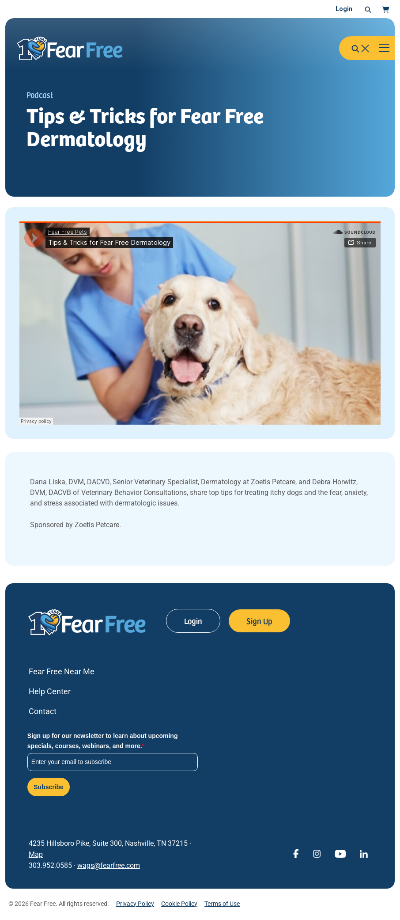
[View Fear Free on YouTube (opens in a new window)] (340, 853)
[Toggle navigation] (384, 48)
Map (36, 854)
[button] (368, 9)
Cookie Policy (179, 903)
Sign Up (259, 620)
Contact (43, 711)
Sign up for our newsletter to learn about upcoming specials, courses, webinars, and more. (102, 740)
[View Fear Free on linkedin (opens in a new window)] (364, 853)
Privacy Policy (135, 903)
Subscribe (49, 787)
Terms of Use (222, 903)
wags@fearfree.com (108, 865)
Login (344, 8)
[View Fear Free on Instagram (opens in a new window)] (317, 853)
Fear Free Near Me (61, 671)
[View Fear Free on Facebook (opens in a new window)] (296, 853)
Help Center (50, 691)
